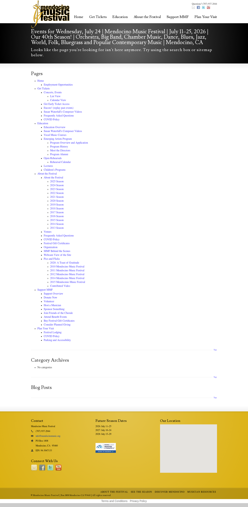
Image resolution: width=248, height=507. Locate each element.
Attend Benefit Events (55, 317)
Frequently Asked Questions (59, 115)
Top (215, 350)
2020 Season (57, 201)
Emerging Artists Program (58, 139)
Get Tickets (98, 17)
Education (120, 17)
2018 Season (57, 208)
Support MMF (178, 17)
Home (78, 17)
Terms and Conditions (114, 501)
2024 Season (57, 185)
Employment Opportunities (58, 84)
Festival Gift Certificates (57, 243)
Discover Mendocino (170, 492)
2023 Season (57, 189)
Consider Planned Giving (57, 324)
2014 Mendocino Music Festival (67, 278)
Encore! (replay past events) (58, 108)
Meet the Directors (60, 150)
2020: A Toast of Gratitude (64, 262)
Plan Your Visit (206, 17)
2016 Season (57, 216)
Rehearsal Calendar (60, 162)
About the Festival (147, 17)
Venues (48, 231)
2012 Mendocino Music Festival (67, 274)
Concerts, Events (53, 92)
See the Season (141, 492)
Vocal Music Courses (55, 135)
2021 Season (57, 197)
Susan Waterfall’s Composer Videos (63, 111)
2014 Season (57, 224)
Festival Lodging (52, 332)
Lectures (48, 166)
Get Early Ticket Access (57, 104)
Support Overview (53, 293)
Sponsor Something (54, 309)
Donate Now (50, 297)
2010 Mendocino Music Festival (67, 266)
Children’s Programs (54, 170)
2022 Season (57, 193)
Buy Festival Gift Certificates (59, 320)
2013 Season (57, 228)
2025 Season (57, 181)
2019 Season (57, 204)
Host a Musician (52, 305)
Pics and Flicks (52, 259)
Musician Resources (201, 492)
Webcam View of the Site (57, 255)
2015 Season (57, 220)
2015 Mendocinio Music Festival (67, 282)
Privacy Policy (138, 501)
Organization (51, 247)
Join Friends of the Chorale (58, 313)
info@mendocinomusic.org (48, 436)
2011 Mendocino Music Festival (67, 270)
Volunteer (49, 301)
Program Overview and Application (69, 142)
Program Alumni (59, 154)
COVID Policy (51, 119)
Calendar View (58, 100)
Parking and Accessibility (57, 340)
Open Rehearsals (53, 158)
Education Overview (54, 127)
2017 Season (57, 212)
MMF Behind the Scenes (57, 251)
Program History (59, 146)
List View (55, 96)
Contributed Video (60, 286)
